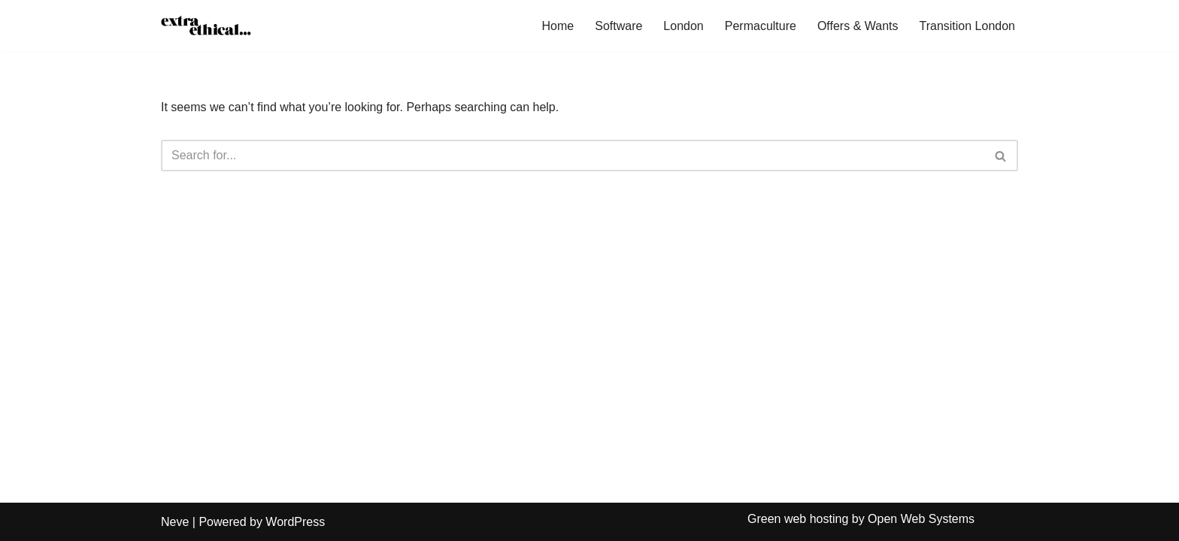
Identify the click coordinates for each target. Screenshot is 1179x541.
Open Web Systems (921, 518)
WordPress (295, 521)
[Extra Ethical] (206, 26)
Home (558, 26)
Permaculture (760, 26)
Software (618, 26)
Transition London (968, 26)
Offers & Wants (858, 26)
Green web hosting (797, 518)
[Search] (572, 155)
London (683, 26)
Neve (175, 521)
